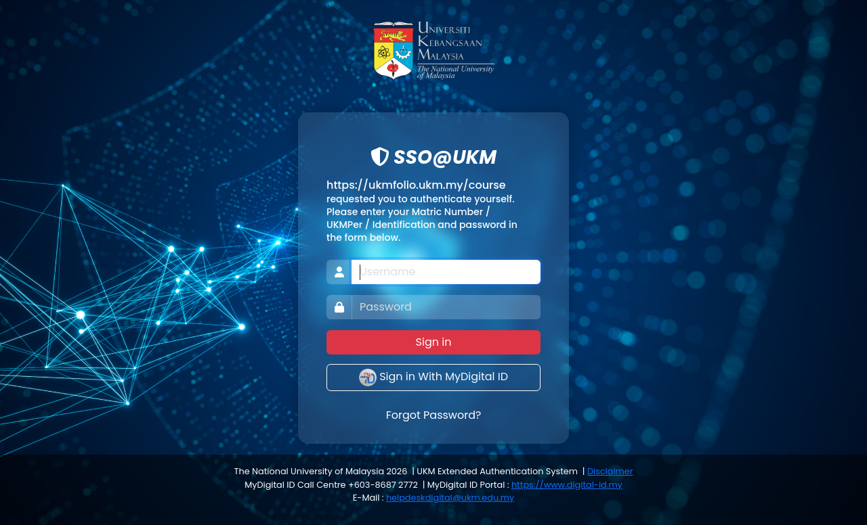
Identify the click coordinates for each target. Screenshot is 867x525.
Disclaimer (610, 471)
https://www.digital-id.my (566, 484)
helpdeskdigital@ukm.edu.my (450, 497)
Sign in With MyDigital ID (433, 377)
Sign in (434, 342)
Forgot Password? (434, 415)
